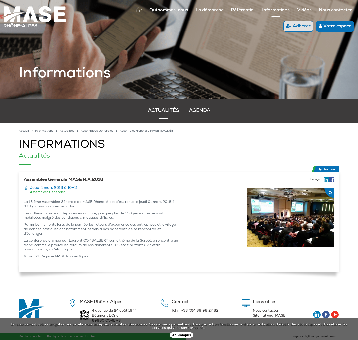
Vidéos (304, 10)
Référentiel (243, 10)
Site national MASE (269, 316)
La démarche (210, 10)
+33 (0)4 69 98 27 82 (199, 311)
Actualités (163, 110)
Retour (327, 169)
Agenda (199, 110)
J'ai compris (181, 335)
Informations (276, 10)
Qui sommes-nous (168, 10)
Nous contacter (335, 10)
